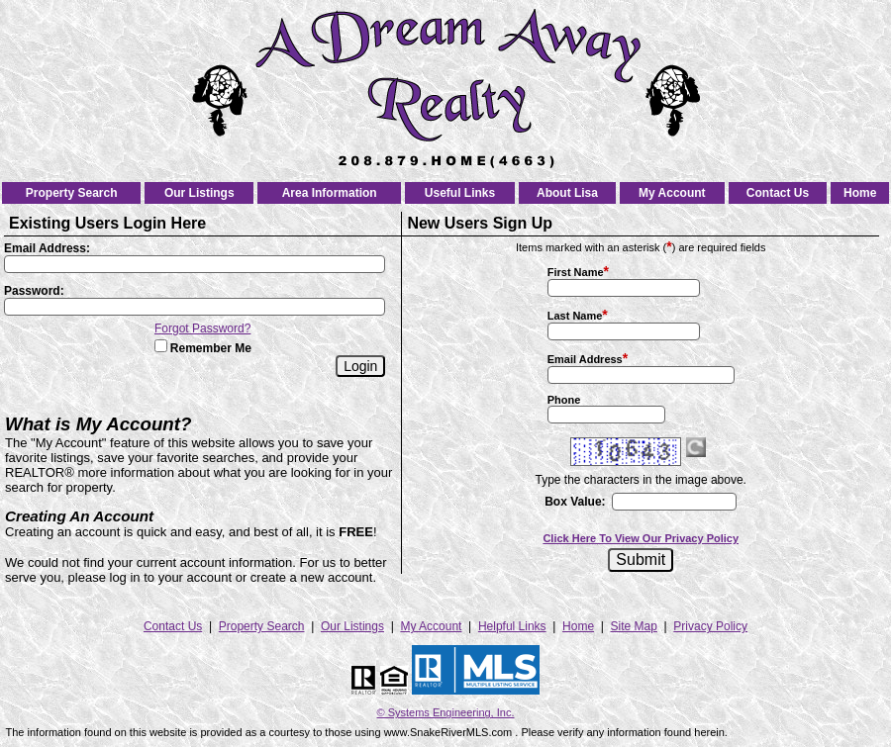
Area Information (329, 193)
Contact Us (777, 193)
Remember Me (202, 348)
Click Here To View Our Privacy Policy (641, 538)
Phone (564, 400)
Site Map (634, 626)
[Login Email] (194, 264)
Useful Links (460, 193)
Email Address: (47, 248)
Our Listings (199, 193)
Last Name (575, 316)
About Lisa (567, 193)
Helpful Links (512, 626)
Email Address (585, 359)
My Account (672, 193)
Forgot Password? (202, 328)
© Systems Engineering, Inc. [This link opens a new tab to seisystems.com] (446, 712)
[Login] (360, 366)
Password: (34, 291)
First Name (575, 272)
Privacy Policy (710, 626)
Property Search (72, 193)
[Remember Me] (160, 345)
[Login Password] (194, 307)
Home (859, 193)
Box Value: (574, 502)
